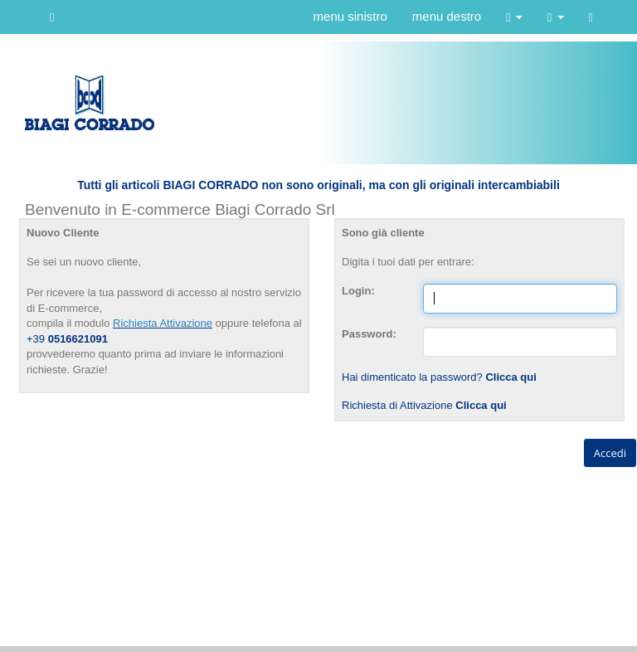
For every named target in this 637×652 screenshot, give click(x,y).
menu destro (446, 16)
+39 (37, 339)
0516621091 (78, 339)
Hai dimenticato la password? (439, 377)
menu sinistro (350, 16)
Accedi (610, 452)
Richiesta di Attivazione (424, 405)
